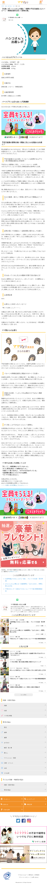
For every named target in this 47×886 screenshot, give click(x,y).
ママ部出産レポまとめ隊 (14, 17)
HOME (2, 6)
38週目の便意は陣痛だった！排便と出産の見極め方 (25, 687)
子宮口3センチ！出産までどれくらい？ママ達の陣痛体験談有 (28, 639)
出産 (14, 6)
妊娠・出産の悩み (8, 6)
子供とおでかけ (19, 668)
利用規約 (37, 875)
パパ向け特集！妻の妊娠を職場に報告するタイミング (25, 662)
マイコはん (41, 642)
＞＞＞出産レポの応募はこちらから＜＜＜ (14, 485)
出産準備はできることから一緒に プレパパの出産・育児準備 (27, 622)
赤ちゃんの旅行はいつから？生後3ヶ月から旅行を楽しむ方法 (28, 670)
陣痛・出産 (18, 6)
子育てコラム (26, 668)
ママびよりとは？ (22, 875)
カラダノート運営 (39, 625)
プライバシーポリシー (24, 877)
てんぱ (41, 665)
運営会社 (31, 875)
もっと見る (23, 694)
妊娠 (17, 619)
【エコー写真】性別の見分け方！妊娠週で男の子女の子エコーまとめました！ (27, 654)
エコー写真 (18, 651)
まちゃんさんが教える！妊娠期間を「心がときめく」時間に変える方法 (27, 631)
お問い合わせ (35, 877)
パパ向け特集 (21, 619)
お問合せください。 (14, 571)
